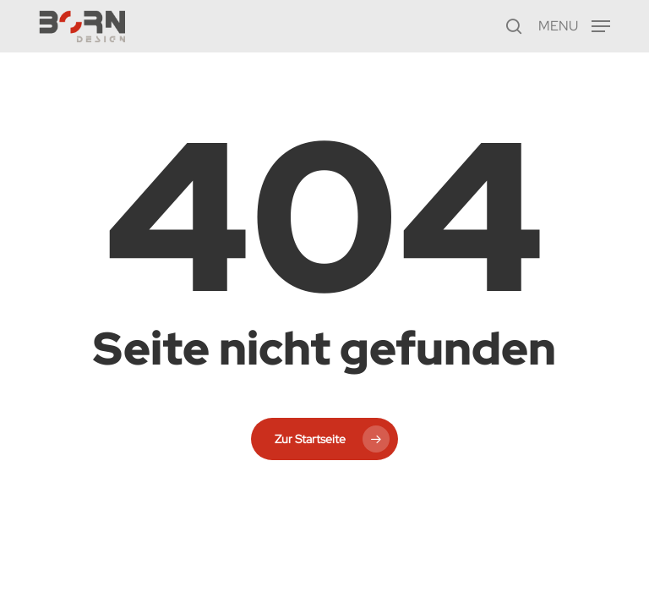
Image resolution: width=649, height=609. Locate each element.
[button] (574, 24)
